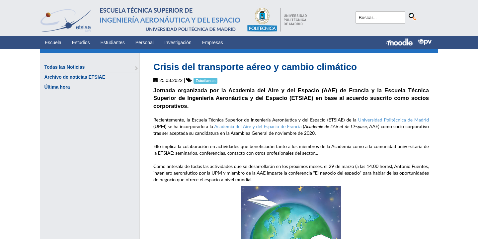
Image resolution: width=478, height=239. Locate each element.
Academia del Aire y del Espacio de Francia (257, 126)
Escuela (53, 42)
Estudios (81, 42)
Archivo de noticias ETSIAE (74, 77)
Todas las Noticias (64, 67)
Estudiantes (113, 42)
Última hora (57, 87)
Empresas (212, 42)
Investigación (178, 42)
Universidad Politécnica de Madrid (393, 119)
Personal (144, 42)
